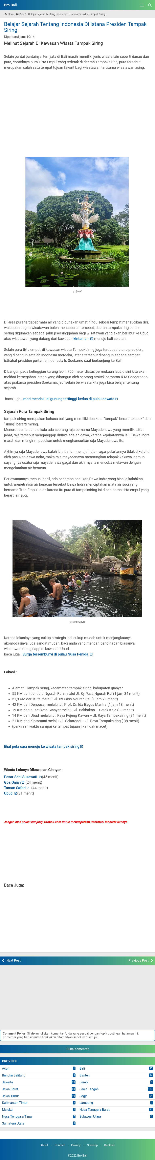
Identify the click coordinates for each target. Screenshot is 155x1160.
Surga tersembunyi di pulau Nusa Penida (55, 654)
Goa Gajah (12, 782)
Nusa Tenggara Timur (17, 1116)
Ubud (9, 793)
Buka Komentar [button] (77, 1049)
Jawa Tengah (89, 1089)
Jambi (84, 1082)
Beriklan (109, 1145)
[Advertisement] (77, 108)
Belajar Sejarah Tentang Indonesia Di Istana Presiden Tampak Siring (75, 27)
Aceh (5, 1068)
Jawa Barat (10, 1089)
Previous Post (139, 960)
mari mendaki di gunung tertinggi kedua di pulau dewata (68, 399)
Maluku (7, 1110)
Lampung (86, 1103)
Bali (82, 1068)
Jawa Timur (10, 1096)
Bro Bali (10, 5)
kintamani (81, 338)
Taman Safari (15, 788)
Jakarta (7, 1082)
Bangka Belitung (13, 1075)
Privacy (76, 1145)
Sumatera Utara (13, 1123)
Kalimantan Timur (14, 1103)
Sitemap (92, 1145)
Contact (60, 1145)
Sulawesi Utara (90, 1116)
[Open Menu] (142, 5)
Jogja (83, 1096)
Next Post (13, 960)
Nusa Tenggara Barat (95, 1110)
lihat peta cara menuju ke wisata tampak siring (41, 746)
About (44, 1145)
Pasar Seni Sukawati (21, 777)
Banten (85, 1075)
